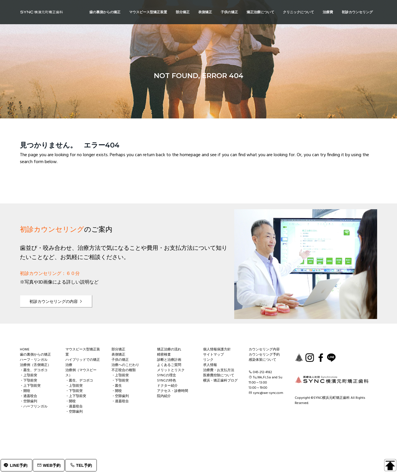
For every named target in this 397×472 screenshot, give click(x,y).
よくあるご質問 (169, 365)
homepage (190, 155)
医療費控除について (218, 375)
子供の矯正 (120, 360)
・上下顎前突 (30, 386)
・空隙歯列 (28, 401)
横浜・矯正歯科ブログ (220, 381)
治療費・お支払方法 (218, 370)
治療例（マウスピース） (81, 372)
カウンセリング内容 (264, 349)
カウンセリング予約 (264, 355)
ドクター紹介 (167, 386)
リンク (208, 360)
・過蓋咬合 (28, 396)
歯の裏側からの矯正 (35, 355)
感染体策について (262, 360)
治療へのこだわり (125, 365)
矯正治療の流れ (169, 349)
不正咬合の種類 (123, 370)
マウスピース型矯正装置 (82, 352)
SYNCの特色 (166, 381)
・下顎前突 (28, 381)
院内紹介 (164, 396)
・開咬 (25, 391)
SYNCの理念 (166, 375)
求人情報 (210, 365)
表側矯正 (118, 355)
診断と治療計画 (169, 360)
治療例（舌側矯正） (35, 365)
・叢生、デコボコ (34, 370)
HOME (24, 349)
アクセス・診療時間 (172, 391)
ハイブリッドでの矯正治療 (82, 362)
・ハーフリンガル (34, 406)
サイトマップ (213, 355)
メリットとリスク (171, 370)
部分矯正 (118, 349)
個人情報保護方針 (217, 349)
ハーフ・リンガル (34, 360)
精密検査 (164, 355)
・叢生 (116, 386)
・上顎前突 (28, 375)
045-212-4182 (262, 372)
